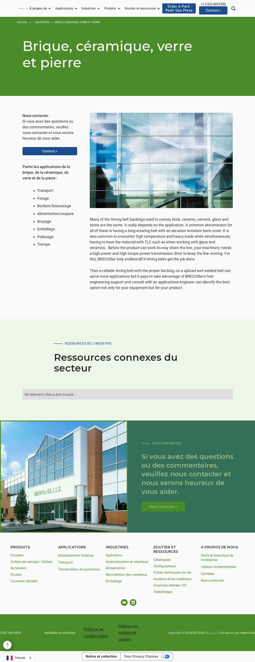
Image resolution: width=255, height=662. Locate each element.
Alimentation (115, 568)
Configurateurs (164, 566)
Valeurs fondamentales (218, 567)
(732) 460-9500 (10, 632)
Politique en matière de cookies (128, 633)
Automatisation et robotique (127, 562)
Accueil (22, 22)
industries (42, 22)
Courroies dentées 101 (170, 585)
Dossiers (17, 555)
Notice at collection (101, 656)
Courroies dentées (24, 581)
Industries (89, 8)
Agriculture (114, 555)
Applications (64, 8)
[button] (40, 8)
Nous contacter (212, 580)
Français (16, 658)
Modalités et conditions (60, 632)
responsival (247, 632)
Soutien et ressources (140, 8)
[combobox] (19, 658)
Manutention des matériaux (126, 575)
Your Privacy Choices (141, 656)
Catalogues (161, 560)
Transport (65, 562)
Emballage (114, 581)
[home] (21, 8)
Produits (110, 8)
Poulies (16, 575)
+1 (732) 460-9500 (213, 3)
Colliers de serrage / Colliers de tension (32, 565)
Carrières (207, 574)
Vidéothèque (162, 592)
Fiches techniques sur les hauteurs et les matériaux (172, 575)
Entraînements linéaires (76, 555)
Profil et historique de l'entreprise (217, 557)
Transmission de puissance (78, 569)
